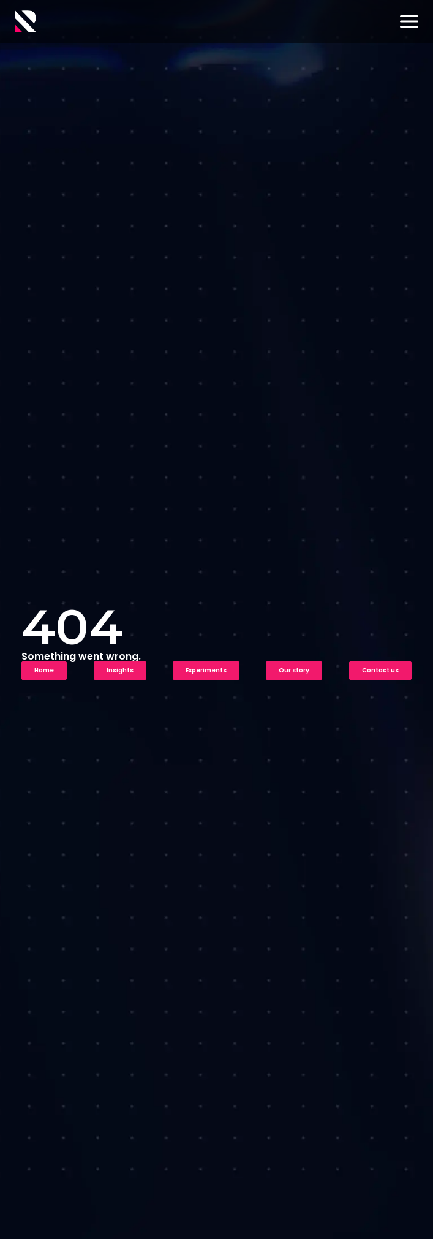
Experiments (206, 670)
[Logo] (25, 21)
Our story (294, 670)
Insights (120, 670)
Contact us (380, 670)
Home (44, 670)
